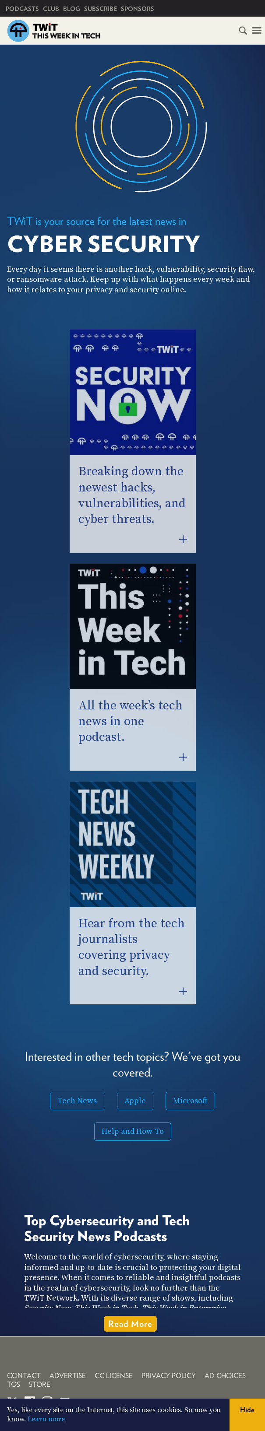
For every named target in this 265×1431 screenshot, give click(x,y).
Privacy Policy (168, 1375)
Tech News (77, 1101)
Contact (24, 1375)
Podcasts (22, 8)
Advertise (67, 1375)
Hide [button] (247, 1410)
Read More (130, 1324)
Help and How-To (133, 1131)
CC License (114, 1375)
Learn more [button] (46, 1419)
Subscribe (100, 8)
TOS (13, 1384)
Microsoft (190, 1101)
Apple (135, 1101)
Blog (71, 8)
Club (51, 8)
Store (39, 1384)
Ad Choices (225, 1375)
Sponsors (137, 8)
